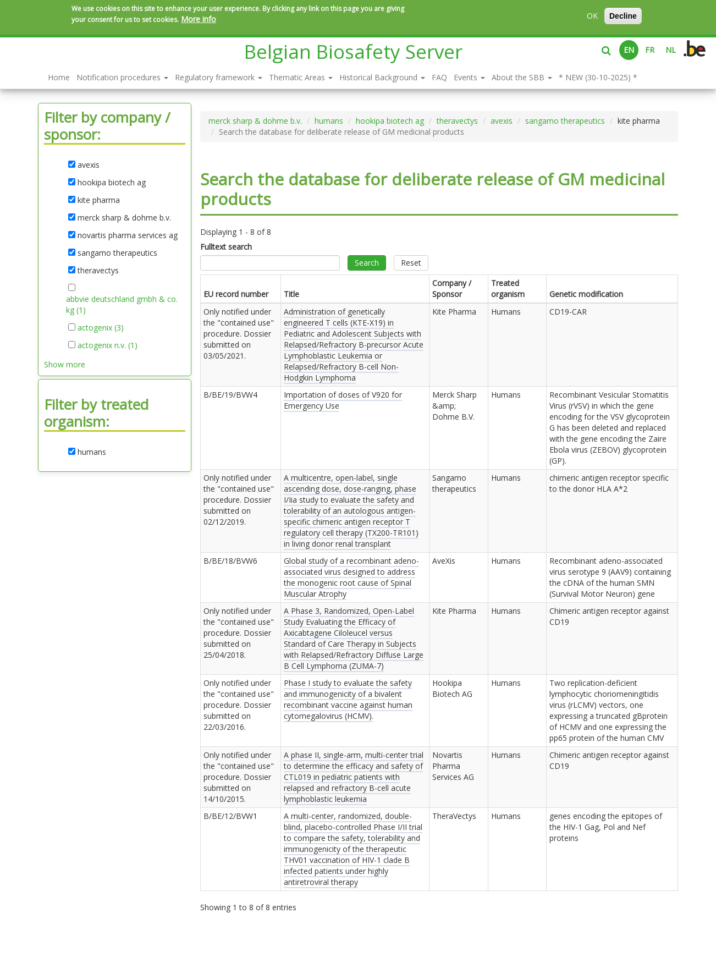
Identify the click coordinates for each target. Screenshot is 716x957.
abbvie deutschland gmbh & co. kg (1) (122, 305)
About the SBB (522, 77)
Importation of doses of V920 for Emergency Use (343, 400)
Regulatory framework (218, 77)
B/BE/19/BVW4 (230, 394)
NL (670, 50)
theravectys (457, 121)
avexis (502, 121)
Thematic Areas (301, 77)
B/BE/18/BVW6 (230, 561)
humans (329, 121)
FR (649, 50)
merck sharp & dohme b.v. (255, 121)
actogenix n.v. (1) (107, 345)
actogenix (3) (101, 327)
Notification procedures (122, 77)
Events (469, 77)
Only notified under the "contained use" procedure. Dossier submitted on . (238, 333)
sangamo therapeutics (565, 121)
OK (592, 15)
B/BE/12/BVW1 (230, 816)
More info (198, 19)
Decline (623, 16)
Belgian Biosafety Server (353, 51)
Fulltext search (226, 246)
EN (629, 50)
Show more (64, 364)
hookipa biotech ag (390, 121)
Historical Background (382, 77)
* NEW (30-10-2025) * (598, 77)
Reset (411, 262)
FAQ (439, 77)
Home (59, 77)
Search (367, 262)
